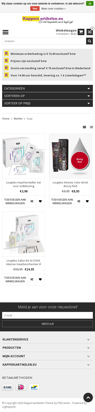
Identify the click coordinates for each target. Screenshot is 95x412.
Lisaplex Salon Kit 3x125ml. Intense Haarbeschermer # (23, 262)
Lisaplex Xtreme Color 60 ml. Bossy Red (70, 184)
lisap (30, 118)
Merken (18, 118)
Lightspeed (8, 407)
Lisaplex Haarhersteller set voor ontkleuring (23, 184)
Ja (89, 3)
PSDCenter (64, 403)
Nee (35, 8)
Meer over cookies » (53, 8)
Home (6, 118)
